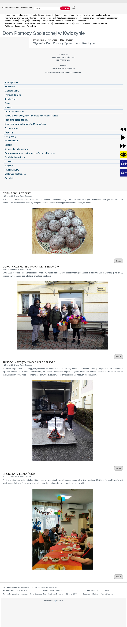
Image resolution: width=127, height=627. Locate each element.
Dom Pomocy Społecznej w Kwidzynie (44, 33)
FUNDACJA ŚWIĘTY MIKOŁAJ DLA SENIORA (29, 362)
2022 (62, 40)
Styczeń (69, 40)
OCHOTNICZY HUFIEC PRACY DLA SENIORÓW (31, 266)
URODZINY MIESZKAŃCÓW (19, 473)
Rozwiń (118, 261)
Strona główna (39, 40)
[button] (123, 129)
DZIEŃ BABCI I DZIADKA (17, 193)
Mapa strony (26, 7)
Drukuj (74, 8)
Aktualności (53, 40)
